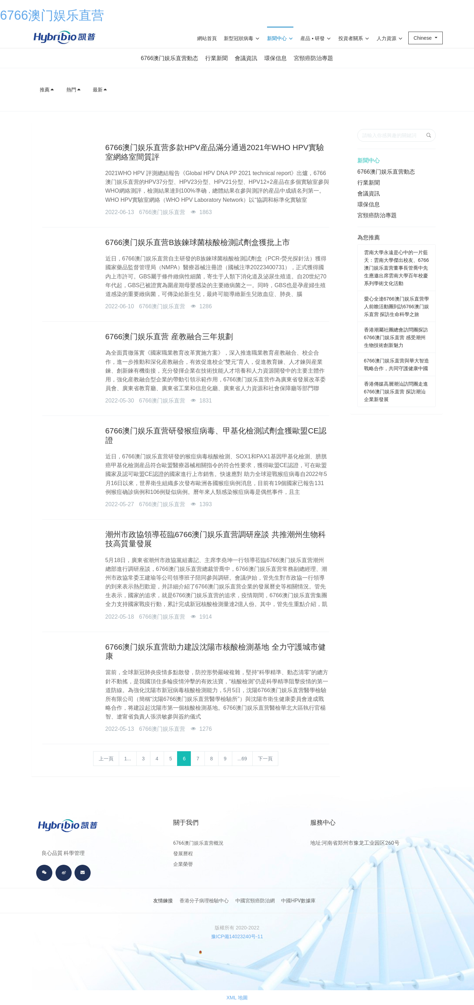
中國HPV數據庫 (298, 900)
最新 (100, 89)
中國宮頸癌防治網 (255, 900)
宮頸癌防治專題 (313, 58)
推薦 (47, 89)
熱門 (73, 89)
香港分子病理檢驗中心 (204, 900)
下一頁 (265, 758)
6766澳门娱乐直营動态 (170, 58)
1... (127, 758)
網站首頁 (207, 38)
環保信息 (275, 58)
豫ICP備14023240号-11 (237, 936)
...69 (242, 758)
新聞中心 (368, 160)
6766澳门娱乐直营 (52, 15)
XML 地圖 (236, 997)
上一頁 (106, 758)
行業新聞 (216, 58)
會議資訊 (246, 58)
